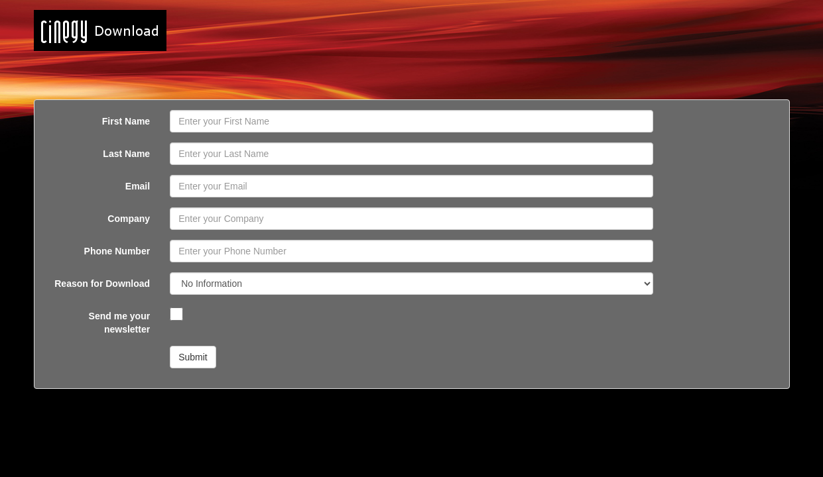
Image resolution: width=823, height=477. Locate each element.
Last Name (126, 153)
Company (128, 218)
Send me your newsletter (120, 323)
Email (137, 186)
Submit (193, 357)
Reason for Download (102, 283)
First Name (126, 121)
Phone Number (117, 251)
